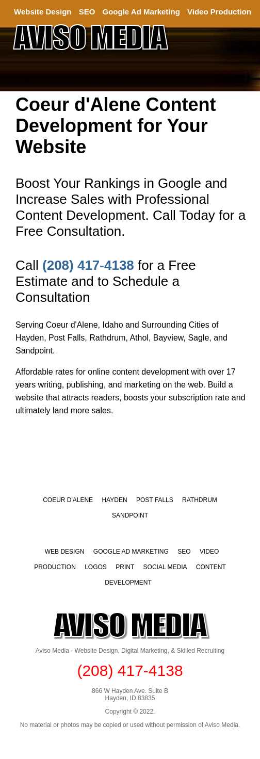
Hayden (114, 500)
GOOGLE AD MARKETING (131, 551)
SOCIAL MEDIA (165, 567)
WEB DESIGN (65, 551)
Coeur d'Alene (68, 500)
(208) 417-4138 (88, 265)
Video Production (219, 11)
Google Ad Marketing (141, 11)
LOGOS (96, 567)
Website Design (42, 11)
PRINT (125, 567)
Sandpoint (130, 515)
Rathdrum (199, 500)
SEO (87, 11)
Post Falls (154, 500)
